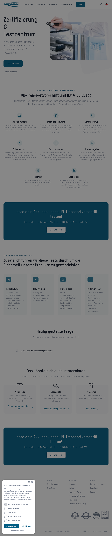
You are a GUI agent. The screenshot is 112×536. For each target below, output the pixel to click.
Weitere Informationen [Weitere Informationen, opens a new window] (25, 500)
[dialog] (18, 507)
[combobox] (29, 482)
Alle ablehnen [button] (26, 526)
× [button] (32, 482)
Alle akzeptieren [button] (11, 526)
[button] (18, 531)
